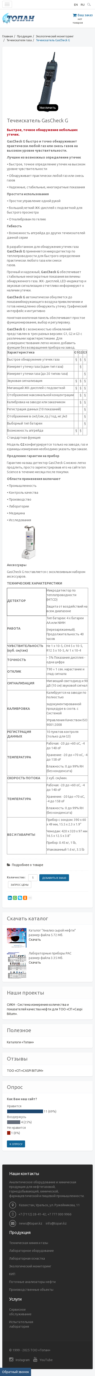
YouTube (43, 1359)
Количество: (16, 877)
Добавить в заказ (54, 878)
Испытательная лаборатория (21, 1324)
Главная (7, 36)
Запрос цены (20, 884)
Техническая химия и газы (28, 1243)
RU (83, 4)
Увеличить (47, 108)
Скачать (35, 939)
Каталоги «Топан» (20, 1042)
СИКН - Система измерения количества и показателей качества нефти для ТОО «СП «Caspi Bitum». (44, 1009)
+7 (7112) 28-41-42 (32, 1214)
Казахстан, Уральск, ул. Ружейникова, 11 (44, 1205)
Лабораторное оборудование (31, 1251)
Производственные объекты (31, 1289)
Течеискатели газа (19, 40)
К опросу (16, 1144)
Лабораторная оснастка (27, 1258)
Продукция (24, 36)
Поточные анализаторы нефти (32, 1282)
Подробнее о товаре (25, 865)
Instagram (19, 1359)
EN (76, 4)
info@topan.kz (56, 1223)
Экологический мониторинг (55, 36)
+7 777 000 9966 (59, 1214)
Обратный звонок (15, 1372)
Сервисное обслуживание (20, 1312)
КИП (12, 1274)
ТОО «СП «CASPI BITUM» (25, 1070)
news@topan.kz (25, 1223)
